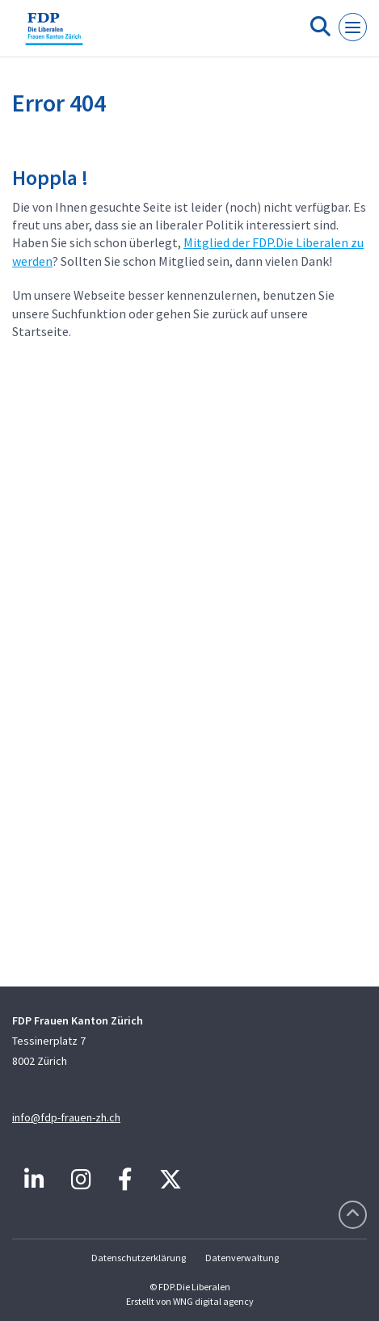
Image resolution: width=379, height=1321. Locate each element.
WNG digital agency (213, 1301)
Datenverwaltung (242, 1258)
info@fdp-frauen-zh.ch (66, 1117)
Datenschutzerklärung (138, 1258)
